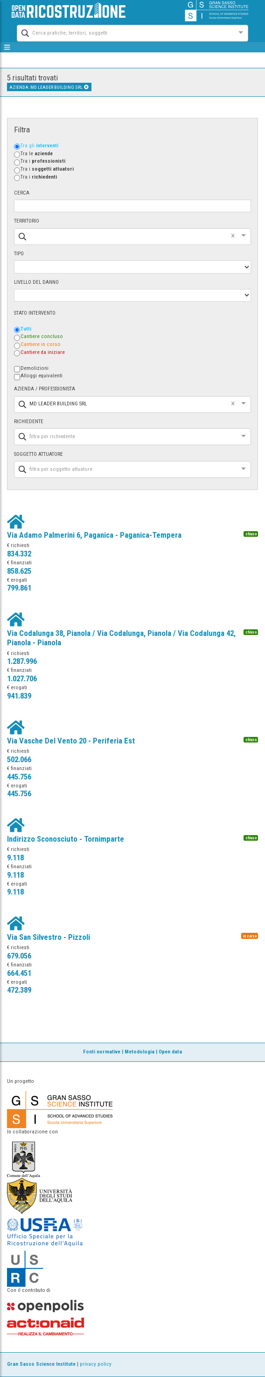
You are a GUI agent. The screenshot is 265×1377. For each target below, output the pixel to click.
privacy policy (96, 1364)
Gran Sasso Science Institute (41, 1364)
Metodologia (139, 1052)
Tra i (43, 161)
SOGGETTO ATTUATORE (38, 454)
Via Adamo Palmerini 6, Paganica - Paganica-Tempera (94, 535)
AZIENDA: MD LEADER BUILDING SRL (49, 87)
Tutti (26, 329)
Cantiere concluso (42, 336)
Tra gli (39, 146)
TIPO (19, 254)
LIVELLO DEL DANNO (36, 282)
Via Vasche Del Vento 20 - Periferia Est (71, 740)
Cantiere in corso (41, 344)
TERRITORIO (26, 221)
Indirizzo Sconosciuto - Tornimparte (65, 839)
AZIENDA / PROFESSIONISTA (44, 389)
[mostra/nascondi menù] (7, 47)
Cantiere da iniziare (43, 352)
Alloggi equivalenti (42, 376)
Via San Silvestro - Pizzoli (48, 937)
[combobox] (124, 32)
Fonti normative (101, 1052)
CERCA (21, 193)
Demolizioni (35, 368)
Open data (170, 1052)
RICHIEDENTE (28, 421)
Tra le (37, 154)
